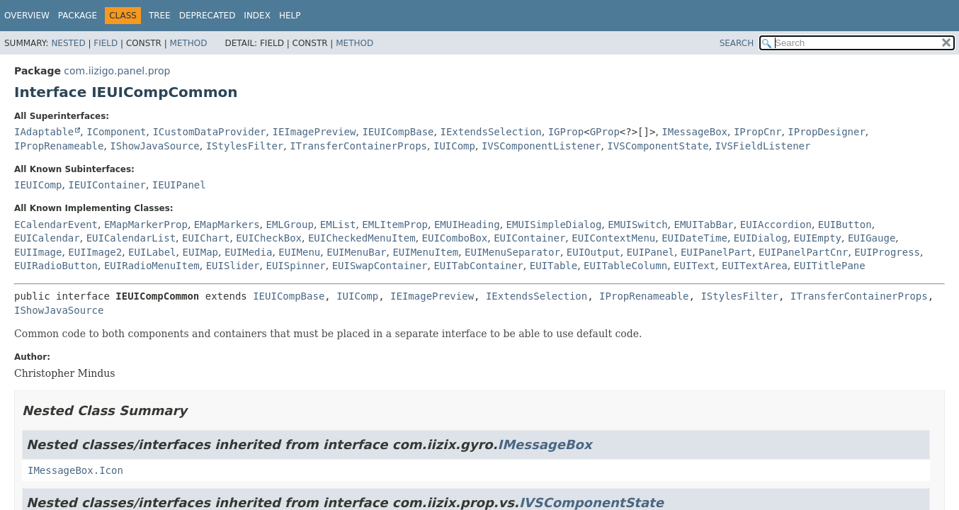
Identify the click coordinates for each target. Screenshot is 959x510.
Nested (68, 43)
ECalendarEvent (56, 224)
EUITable (553, 265)
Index (257, 16)
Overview (27, 16)
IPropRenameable (58, 146)
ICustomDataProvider (209, 131)
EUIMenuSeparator (512, 252)
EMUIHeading (467, 224)
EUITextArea (755, 265)
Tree (160, 16)
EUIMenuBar (356, 252)
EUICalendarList (131, 238)
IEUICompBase (397, 131)
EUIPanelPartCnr (803, 252)
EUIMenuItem (425, 252)
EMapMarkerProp (146, 224)
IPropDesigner (827, 131)
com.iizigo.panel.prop (117, 70)
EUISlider (233, 265)
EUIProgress (887, 252)
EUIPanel (650, 252)
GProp (605, 131)
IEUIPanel (179, 185)
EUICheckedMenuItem (362, 238)
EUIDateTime (694, 238)
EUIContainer (529, 238)
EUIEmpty (817, 238)
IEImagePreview (314, 131)
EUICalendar (47, 238)
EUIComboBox (455, 238)
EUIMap (200, 252)
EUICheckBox (269, 238)
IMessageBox (694, 131)
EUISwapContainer (380, 265)
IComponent (116, 131)
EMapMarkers (227, 224)
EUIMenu (299, 252)
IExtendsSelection (490, 131)
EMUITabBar (704, 224)
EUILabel (152, 252)
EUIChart (205, 238)
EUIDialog (761, 238)
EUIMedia (248, 252)
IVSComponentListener (541, 146)
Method (189, 43)
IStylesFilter (245, 146)
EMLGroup (289, 224)
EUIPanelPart (716, 252)
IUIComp (454, 146)
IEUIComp (38, 185)
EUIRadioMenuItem (152, 265)
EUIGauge (871, 238)
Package (77, 16)
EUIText (694, 265)
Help (290, 16)
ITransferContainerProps (358, 146)
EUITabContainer (478, 265)
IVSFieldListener (763, 146)
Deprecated (207, 16)
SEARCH (737, 43)
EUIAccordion (776, 224)
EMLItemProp (395, 224)
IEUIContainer (107, 185)
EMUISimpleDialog (554, 224)
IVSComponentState (657, 146)
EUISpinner (295, 265)
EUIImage (38, 252)
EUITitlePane (830, 265)
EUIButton (845, 224)
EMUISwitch (637, 224)
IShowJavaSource (154, 146)
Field (105, 43)
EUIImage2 (95, 252)
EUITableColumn (625, 265)
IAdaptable (44, 131)
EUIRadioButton (56, 265)
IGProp (566, 131)
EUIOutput (593, 252)
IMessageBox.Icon (75, 470)
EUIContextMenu (613, 238)
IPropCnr (757, 131)
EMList (338, 224)
